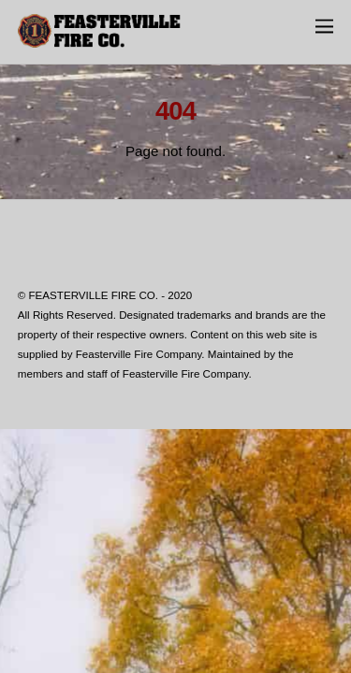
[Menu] (324, 26)
